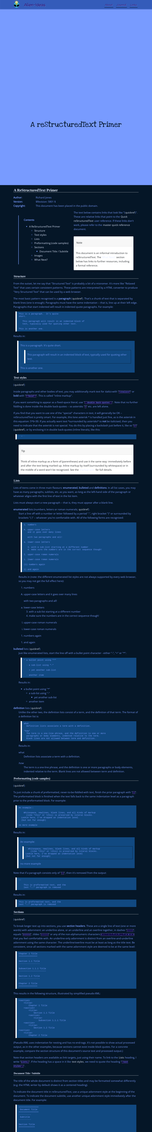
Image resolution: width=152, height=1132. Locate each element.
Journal (121, 5)
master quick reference (116, 225)
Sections (39, 247)
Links (133, 5)
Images (38, 255)
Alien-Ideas (34, 4)
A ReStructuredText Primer (36, 190)
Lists (36, 239)
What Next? (41, 259)
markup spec (87, 469)
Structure (39, 230)
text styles (78, 1061)
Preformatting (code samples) (51, 243)
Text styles (40, 235)
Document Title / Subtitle (53, 251)
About (109, 5)
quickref (130, 212)
